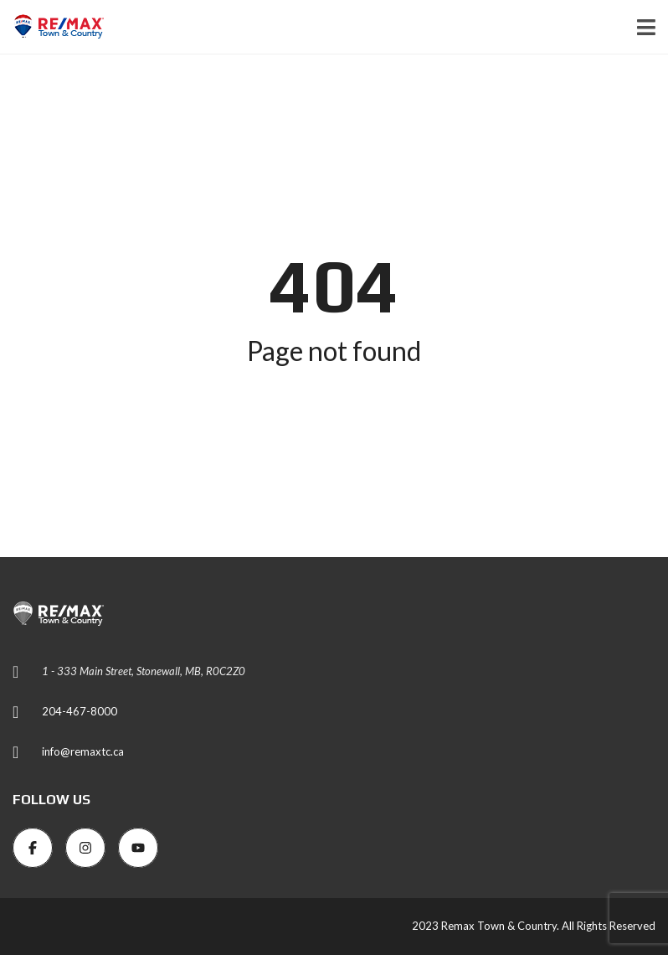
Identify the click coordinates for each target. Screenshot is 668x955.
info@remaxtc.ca (83, 751)
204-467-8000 (79, 711)
